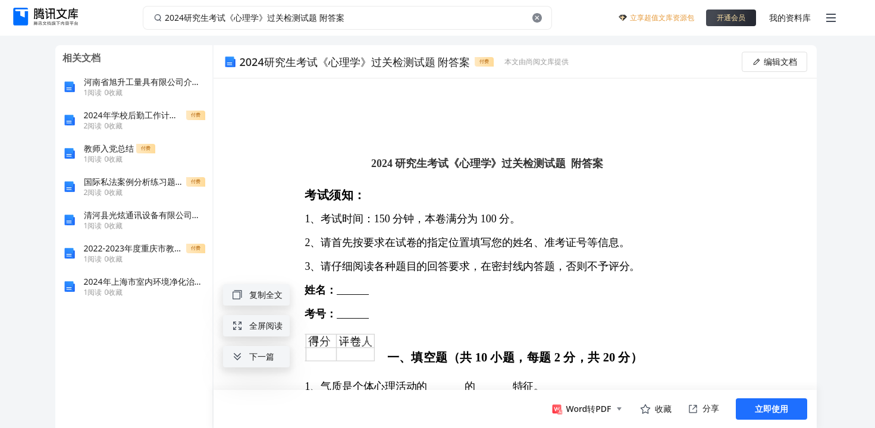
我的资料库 (790, 17)
